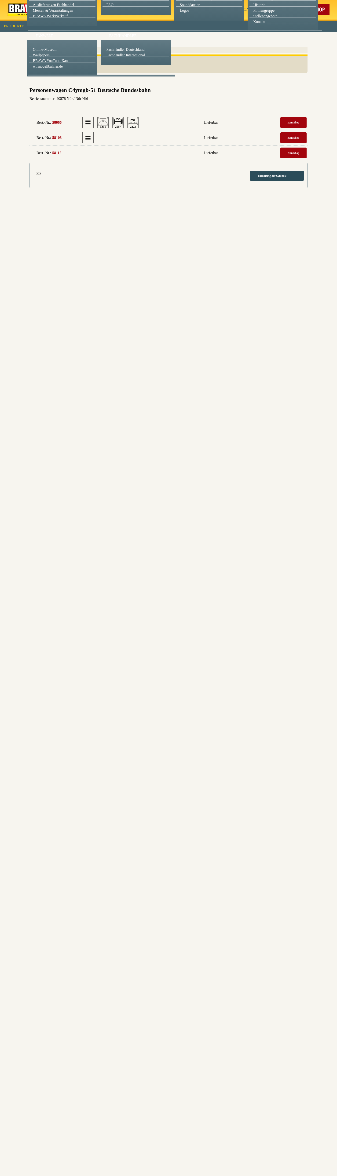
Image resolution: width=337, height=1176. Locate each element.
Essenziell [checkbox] (127, 38)
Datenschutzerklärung (208, 107)
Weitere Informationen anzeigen (169, 97)
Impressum (184, 107)
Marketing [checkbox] (148, 38)
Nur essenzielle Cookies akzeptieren (168, 87)
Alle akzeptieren (168, 61)
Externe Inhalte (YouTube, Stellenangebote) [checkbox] (149, 48)
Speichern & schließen (168, 74)
